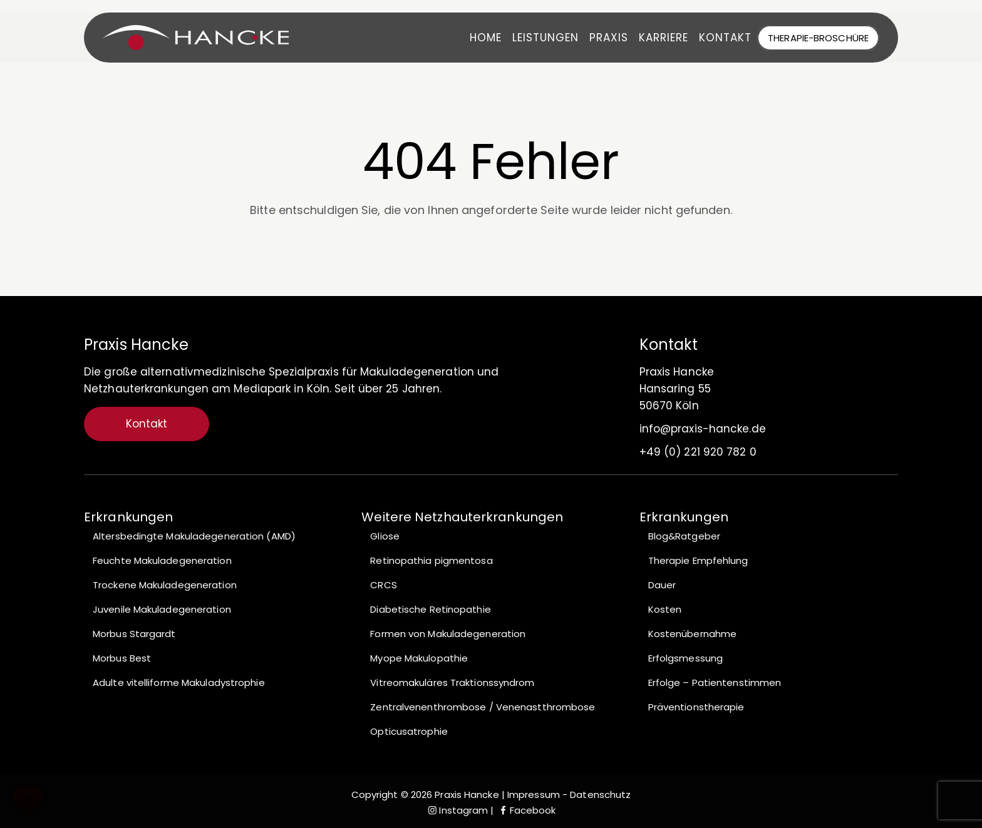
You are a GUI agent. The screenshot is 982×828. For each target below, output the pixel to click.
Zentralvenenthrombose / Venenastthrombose (482, 706)
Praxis (600, 37)
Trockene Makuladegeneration (165, 584)
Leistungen (537, 37)
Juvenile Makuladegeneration (162, 609)
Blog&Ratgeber (684, 536)
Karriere (655, 37)
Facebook (526, 810)
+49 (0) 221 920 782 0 (698, 451)
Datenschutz (600, 794)
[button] (27, 800)
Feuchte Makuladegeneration (162, 560)
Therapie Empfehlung (698, 560)
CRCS (383, 584)
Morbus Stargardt (134, 633)
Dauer (662, 584)
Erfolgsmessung (685, 658)
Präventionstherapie (696, 706)
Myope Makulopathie (419, 658)
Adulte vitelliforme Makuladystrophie (179, 682)
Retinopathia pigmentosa (431, 560)
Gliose (385, 536)
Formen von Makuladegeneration (447, 633)
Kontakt (717, 37)
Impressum (532, 794)
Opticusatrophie (409, 731)
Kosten (665, 609)
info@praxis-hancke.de (702, 428)
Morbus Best (122, 658)
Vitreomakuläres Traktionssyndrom (452, 682)
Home (478, 37)
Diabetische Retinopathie (430, 609)
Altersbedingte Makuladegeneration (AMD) (194, 536)
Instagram (457, 810)
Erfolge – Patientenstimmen (715, 682)
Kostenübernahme (692, 633)
